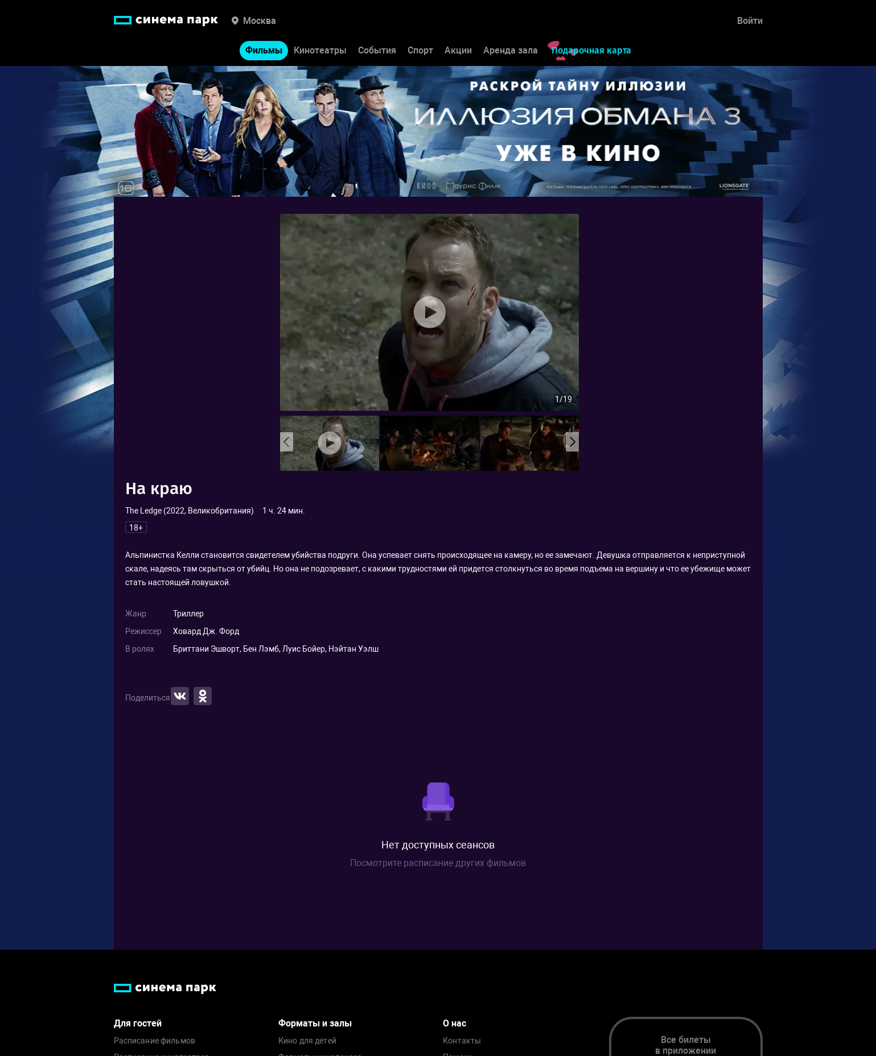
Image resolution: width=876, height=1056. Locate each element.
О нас (454, 1023)
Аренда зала (510, 50)
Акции (458, 50)
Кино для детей (307, 1041)
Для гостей (138, 1023)
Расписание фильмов (155, 1041)
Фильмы (263, 50)
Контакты (462, 1041)
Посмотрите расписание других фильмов (438, 863)
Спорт (420, 50)
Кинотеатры (320, 50)
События (377, 50)
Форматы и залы (315, 1023)
